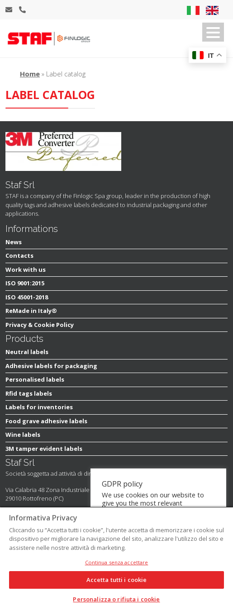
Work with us (25, 269)
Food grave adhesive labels (46, 421)
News (13, 242)
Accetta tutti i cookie (116, 580)
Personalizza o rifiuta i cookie (116, 599)
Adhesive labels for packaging (51, 366)
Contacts (19, 255)
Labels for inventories (39, 407)
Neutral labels (26, 352)
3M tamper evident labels (43, 448)
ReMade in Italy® (31, 311)
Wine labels (22, 434)
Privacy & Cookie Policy (39, 325)
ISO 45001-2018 (26, 297)
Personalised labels (34, 379)
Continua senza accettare (116, 562)
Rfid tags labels (28, 393)
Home (30, 73)
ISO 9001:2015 (24, 283)
